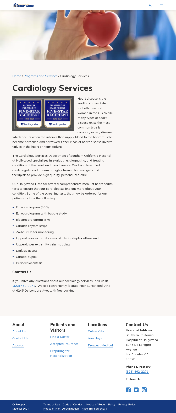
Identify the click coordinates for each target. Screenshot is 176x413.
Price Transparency (94, 408)
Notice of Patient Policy (101, 404)
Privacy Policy (127, 404)
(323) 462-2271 (23, 286)
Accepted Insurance (64, 344)
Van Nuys (95, 338)
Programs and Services (40, 76)
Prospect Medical (100, 345)
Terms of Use (51, 404)
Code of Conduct (73, 404)
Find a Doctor (59, 337)
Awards (18, 345)
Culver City (96, 331)
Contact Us (20, 338)
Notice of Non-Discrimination (61, 408)
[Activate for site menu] (162, 5)
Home (16, 76)
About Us (19, 331)
